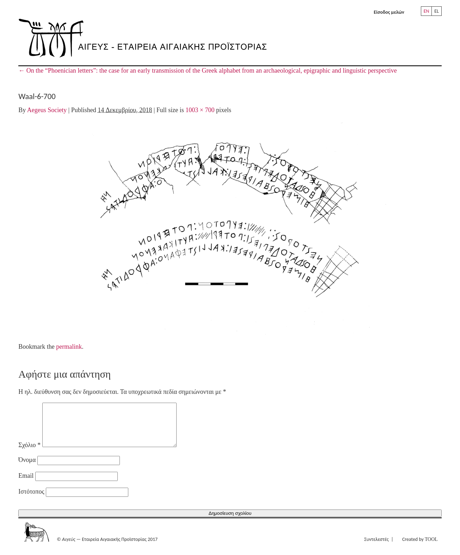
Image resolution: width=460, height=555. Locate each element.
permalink (69, 346)
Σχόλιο (29, 453)
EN (426, 11)
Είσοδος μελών (389, 12)
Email (25, 484)
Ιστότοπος (31, 500)
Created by (420, 548)
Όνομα (27, 468)
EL (436, 11)
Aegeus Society (47, 110)
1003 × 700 (199, 110)
